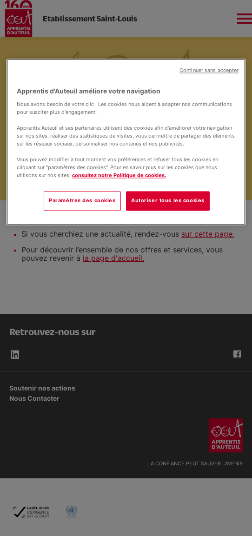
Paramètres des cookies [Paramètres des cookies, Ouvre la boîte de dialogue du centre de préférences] (82, 201)
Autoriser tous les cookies (168, 201)
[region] (126, 142)
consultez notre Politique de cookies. (119, 175)
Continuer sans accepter (209, 70)
